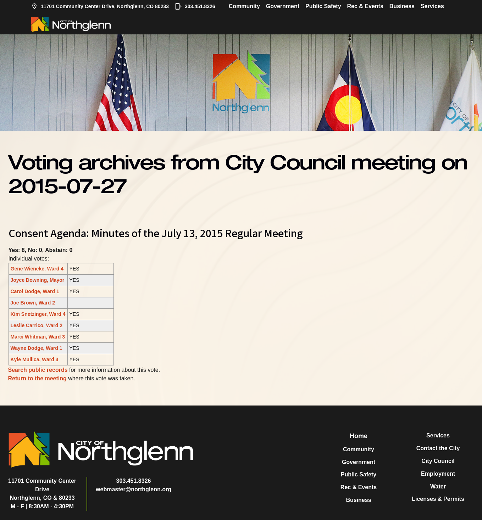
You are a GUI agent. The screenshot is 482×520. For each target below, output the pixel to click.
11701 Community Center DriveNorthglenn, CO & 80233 (42, 489)
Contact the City (438, 448)
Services (432, 6)
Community (244, 6)
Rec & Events (365, 6)
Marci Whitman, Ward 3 (38, 337)
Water (438, 486)
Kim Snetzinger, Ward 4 (38, 314)
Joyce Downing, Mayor (38, 280)
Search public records (38, 370)
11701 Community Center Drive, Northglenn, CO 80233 (100, 6)
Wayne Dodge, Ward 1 (36, 348)
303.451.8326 (195, 6)
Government (282, 6)
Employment (438, 474)
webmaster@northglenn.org (133, 489)
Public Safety (323, 6)
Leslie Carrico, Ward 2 (37, 325)
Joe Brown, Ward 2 (33, 303)
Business (402, 6)
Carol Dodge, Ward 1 (35, 291)
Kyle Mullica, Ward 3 (35, 359)
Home (358, 436)
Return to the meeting (37, 378)
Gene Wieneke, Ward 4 (37, 269)
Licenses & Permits (438, 499)
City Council (437, 461)
